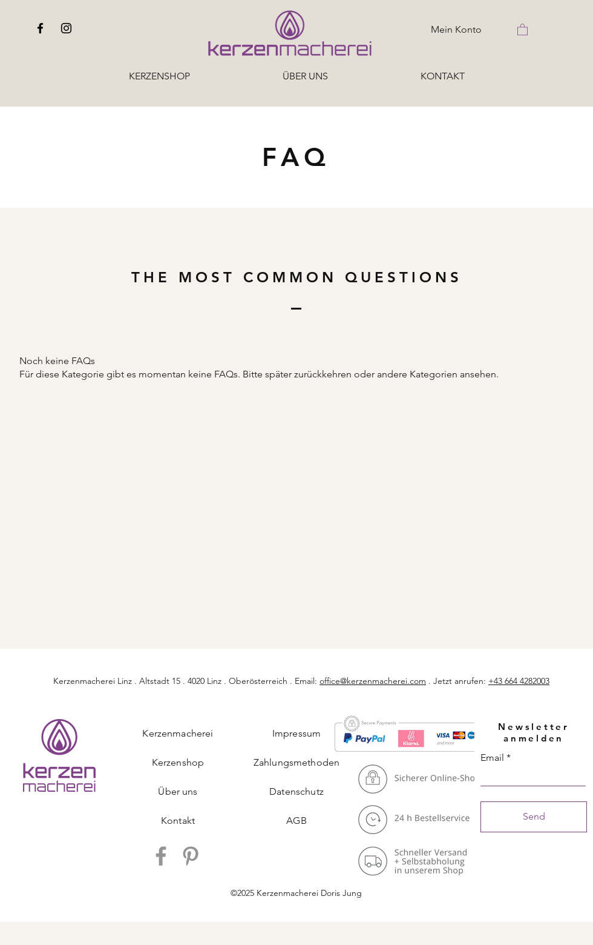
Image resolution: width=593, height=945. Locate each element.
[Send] (533, 816)
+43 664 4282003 (518, 680)
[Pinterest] (190, 856)
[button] (522, 29)
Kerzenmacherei (177, 733)
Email (492, 758)
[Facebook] (40, 28)
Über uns (177, 791)
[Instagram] (66, 28)
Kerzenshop (178, 762)
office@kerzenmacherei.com (372, 680)
